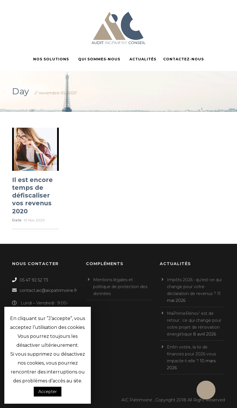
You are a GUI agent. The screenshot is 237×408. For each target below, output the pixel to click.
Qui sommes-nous (99, 59)
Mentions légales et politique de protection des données (120, 286)
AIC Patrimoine (136, 400)
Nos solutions (51, 59)
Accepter (47, 391)
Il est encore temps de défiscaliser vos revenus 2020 (32, 195)
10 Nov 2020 (34, 220)
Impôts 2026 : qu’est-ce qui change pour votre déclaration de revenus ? (194, 286)
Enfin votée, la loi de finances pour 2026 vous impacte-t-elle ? (191, 353)
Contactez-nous (183, 59)
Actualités (142, 59)
